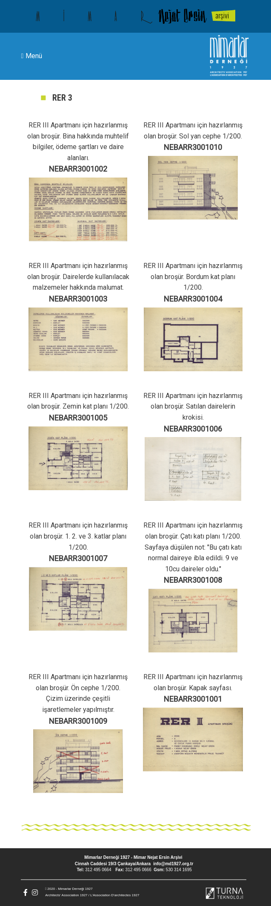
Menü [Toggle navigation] (32, 56)
